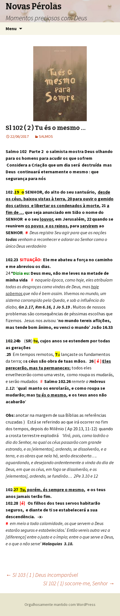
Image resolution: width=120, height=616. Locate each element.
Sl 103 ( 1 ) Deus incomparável (42, 574)
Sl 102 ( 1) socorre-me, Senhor (78, 583)
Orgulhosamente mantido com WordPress (60, 604)
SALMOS (46, 136)
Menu (11, 28)
